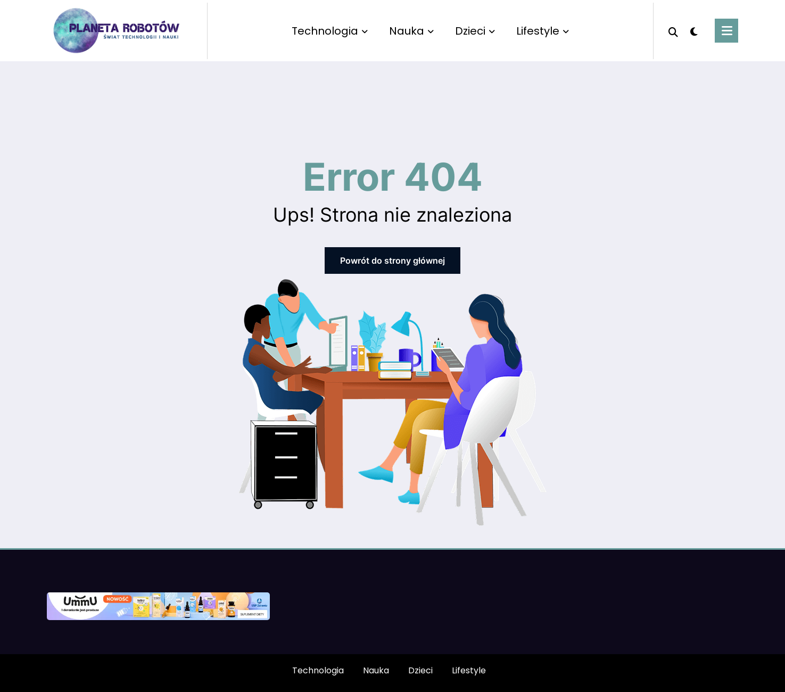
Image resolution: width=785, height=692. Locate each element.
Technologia (330, 30)
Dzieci (475, 30)
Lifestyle (542, 30)
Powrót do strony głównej (392, 260)
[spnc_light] (694, 30)
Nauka (411, 30)
